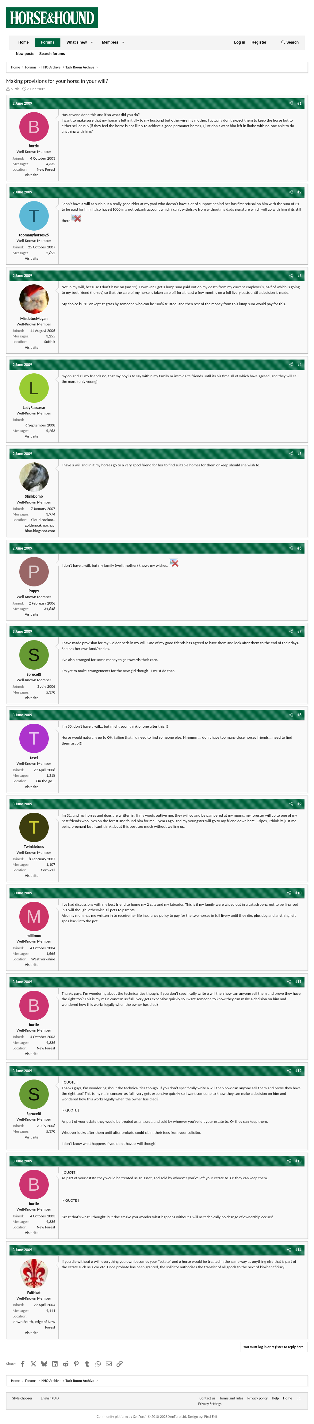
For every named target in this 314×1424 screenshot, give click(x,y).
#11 (298, 981)
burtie (15, 89)
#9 (299, 804)
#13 (298, 1161)
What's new (77, 42)
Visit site (31, 175)
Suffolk (49, 341)
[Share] (291, 103)
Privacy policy (257, 1398)
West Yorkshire (43, 959)
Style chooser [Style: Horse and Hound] (22, 1398)
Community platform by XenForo (142, 1416)
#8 (299, 715)
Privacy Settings (210, 1404)
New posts (25, 54)
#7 (299, 631)
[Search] (290, 42)
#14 (298, 1249)
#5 (299, 453)
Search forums (52, 54)
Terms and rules (231, 1398)
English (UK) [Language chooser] (50, 1398)
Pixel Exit (210, 1416)
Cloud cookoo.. (43, 519)
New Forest (46, 169)
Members (110, 42)
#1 (299, 103)
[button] (91, 42)
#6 (299, 548)
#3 (299, 275)
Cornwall (48, 870)
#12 (298, 1070)
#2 (299, 192)
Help (275, 1398)
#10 (298, 893)
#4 (299, 364)
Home (23, 42)
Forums (47, 42)
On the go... (45, 781)
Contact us (207, 1398)
